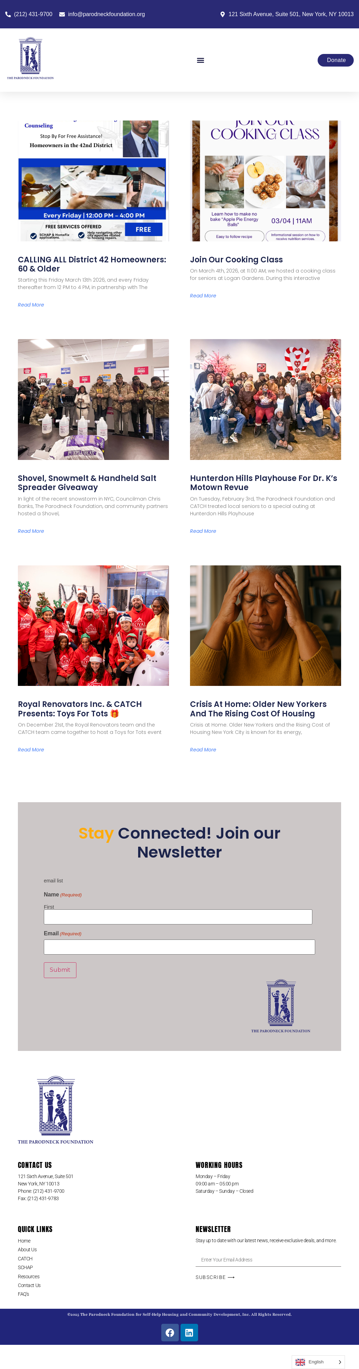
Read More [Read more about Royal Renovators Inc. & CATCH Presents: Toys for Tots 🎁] (31, 749)
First (49, 906)
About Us (27, 1247)
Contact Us (29, 1282)
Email (62, 933)
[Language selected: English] (318, 1362)
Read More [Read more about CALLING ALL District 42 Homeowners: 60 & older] (31, 304)
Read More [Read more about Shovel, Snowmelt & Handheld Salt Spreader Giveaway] (31, 531)
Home (24, 1238)
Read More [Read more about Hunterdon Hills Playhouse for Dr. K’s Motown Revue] (203, 531)
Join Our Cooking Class (236, 259)
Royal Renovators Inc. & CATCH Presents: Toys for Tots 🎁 (80, 709)
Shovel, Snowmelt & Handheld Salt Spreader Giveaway (87, 483)
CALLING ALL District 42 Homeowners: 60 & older (92, 264)
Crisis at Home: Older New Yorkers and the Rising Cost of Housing (258, 709)
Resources (28, 1274)
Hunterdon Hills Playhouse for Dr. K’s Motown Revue (263, 483)
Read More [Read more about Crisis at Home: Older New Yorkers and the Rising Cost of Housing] (203, 749)
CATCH (25, 1256)
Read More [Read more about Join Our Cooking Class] (203, 295)
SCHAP (25, 1264)
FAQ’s (23, 1291)
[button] (200, 60)
